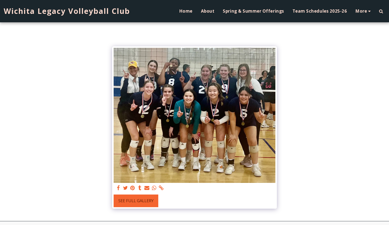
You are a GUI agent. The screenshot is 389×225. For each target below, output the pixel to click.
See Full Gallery (136, 200)
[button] (381, 11)
